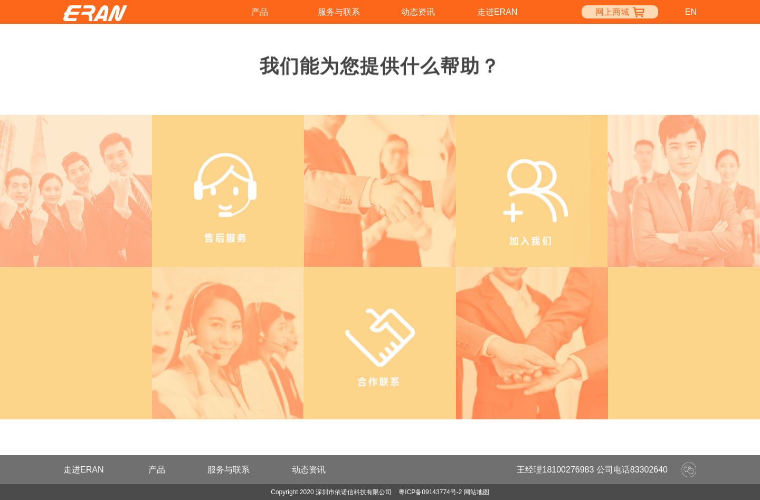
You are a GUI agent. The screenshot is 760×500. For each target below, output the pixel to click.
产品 (259, 11)
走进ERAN (497, 11)
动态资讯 (418, 11)
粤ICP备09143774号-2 (430, 492)
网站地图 (476, 492)
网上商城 (619, 11)
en (691, 11)
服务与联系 (339, 11)
